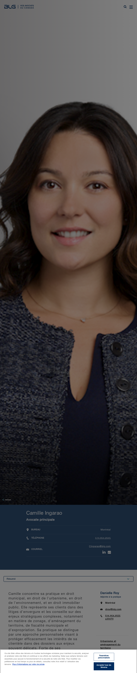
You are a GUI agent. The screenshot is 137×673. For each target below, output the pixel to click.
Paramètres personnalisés (104, 658)
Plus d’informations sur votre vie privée (28, 666)
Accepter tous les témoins (104, 668)
